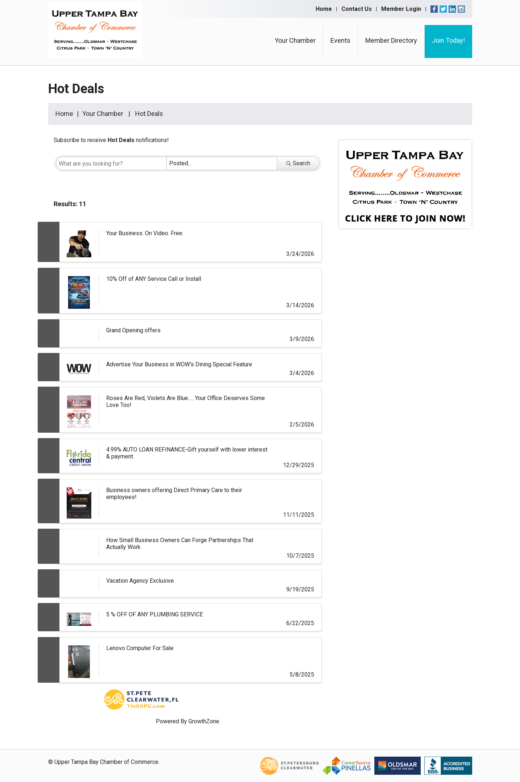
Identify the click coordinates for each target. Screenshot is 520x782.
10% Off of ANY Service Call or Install (153, 278)
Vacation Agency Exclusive (140, 580)
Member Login (401, 8)
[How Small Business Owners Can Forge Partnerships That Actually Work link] (79, 546)
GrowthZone (203, 721)
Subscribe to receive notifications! (111, 140)
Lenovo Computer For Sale (140, 648)
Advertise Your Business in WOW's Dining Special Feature (179, 364)
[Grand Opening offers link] (79, 333)
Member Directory (391, 40)
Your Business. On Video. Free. (144, 233)
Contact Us (356, 8)
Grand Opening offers (133, 330)
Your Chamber (295, 40)
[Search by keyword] (111, 163)
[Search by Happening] (221, 163)
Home (324, 8)
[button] (302, 205)
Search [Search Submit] (298, 163)
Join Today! (448, 40)
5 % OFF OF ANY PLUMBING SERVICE (154, 614)
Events (340, 40)
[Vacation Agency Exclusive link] (79, 583)
